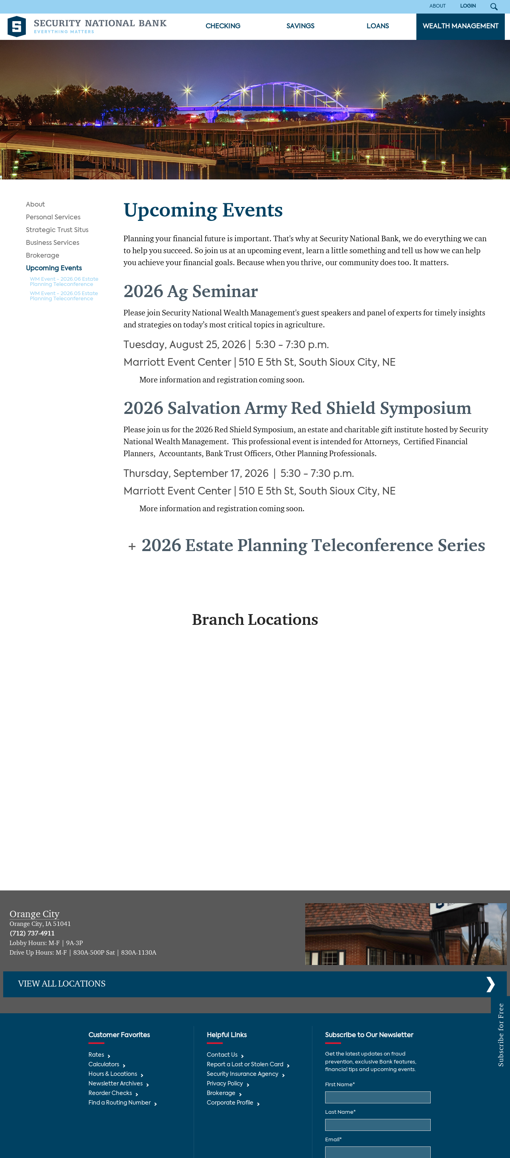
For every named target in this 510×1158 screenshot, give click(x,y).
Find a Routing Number (119, 1103)
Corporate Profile (230, 1103)
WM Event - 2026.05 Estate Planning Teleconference (64, 296)
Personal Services (53, 218)
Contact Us (222, 1055)
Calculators (103, 1064)
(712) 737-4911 (32, 934)
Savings (300, 27)
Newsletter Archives (115, 1084)
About (35, 205)
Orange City (34, 914)
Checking (223, 27)
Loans (378, 27)
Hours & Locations (112, 1074)
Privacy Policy (225, 1084)
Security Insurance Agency (243, 1074)
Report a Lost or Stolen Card (245, 1064)
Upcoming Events (54, 269)
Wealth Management (460, 27)
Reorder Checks (110, 1093)
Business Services (52, 243)
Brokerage (42, 256)
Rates (96, 1055)
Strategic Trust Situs (57, 230)
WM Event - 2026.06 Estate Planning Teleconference (64, 282)
